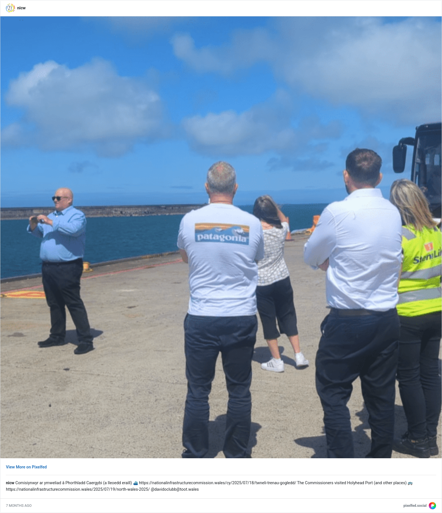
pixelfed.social (414, 505)
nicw (21, 8)
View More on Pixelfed (26, 467)
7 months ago (19, 505)
